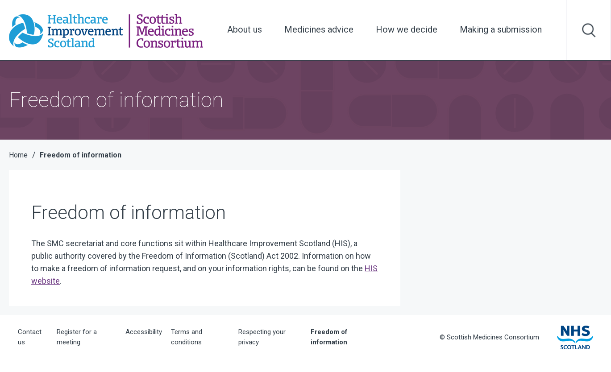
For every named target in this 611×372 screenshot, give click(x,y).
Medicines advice (318, 29)
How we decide (406, 29)
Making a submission (501, 29)
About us (244, 29)
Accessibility (143, 332)
